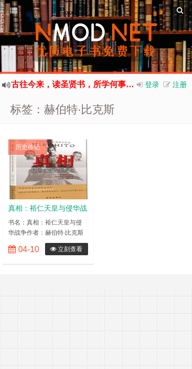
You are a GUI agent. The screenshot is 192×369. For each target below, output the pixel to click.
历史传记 (27, 147)
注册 (180, 84)
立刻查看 (66, 249)
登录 (152, 84)
